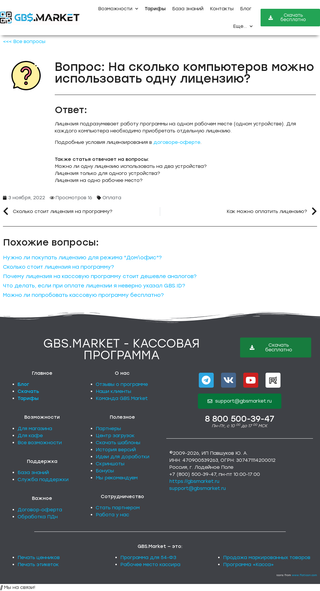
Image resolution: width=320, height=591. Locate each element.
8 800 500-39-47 (239, 419)
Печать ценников (39, 557)
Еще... (243, 26)
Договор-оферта (40, 509)
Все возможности (40, 442)
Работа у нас (112, 514)
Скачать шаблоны (118, 442)
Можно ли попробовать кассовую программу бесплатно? (83, 295)
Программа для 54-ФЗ (148, 557)
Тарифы (28, 398)
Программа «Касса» (248, 564)
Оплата (111, 197)
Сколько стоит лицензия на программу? (58, 267)
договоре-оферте (176, 142)
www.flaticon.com (304, 575)
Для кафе (30, 435)
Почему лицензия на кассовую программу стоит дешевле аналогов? (99, 276)
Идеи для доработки (122, 456)
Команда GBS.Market (122, 398)
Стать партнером (118, 507)
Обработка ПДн (38, 517)
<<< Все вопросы (24, 41)
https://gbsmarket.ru (194, 481)
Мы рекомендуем (117, 478)
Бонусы (105, 471)
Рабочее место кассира (150, 564)
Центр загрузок (115, 435)
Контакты (222, 8)
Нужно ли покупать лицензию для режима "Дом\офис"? (82, 257)
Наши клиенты (113, 391)
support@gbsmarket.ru (197, 488)
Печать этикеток (38, 564)
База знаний (187, 8)
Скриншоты (110, 463)
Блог (245, 8)
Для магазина (35, 428)
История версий (116, 449)
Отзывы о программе (122, 384)
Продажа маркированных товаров (266, 557)
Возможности (118, 8)
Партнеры (108, 428)
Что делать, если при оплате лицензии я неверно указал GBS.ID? (94, 285)
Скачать (28, 391)
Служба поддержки (43, 479)
